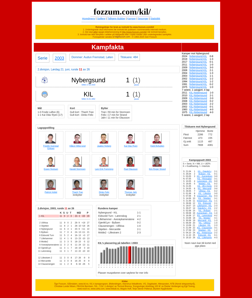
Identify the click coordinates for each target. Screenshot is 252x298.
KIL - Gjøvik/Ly (204, 171)
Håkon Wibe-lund (77, 146)
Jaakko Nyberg (104, 146)
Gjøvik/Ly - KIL (204, 208)
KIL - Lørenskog (204, 215)
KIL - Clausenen (204, 228)
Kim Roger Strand (157, 169)
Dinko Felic (104, 192)
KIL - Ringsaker (204, 179)
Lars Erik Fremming (104, 169)
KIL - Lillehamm (204, 237)
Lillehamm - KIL (204, 206)
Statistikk (155, 18)
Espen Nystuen (51, 169)
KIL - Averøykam (204, 176)
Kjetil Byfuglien (157, 146)
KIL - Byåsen (205, 210)
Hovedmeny (88, 18)
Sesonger (143, 18)
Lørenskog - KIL (204, 181)
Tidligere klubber (116, 18)
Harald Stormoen (78, 169)
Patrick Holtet (51, 192)
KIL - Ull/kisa (204, 223)
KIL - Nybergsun (204, 232)
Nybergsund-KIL (198, 56)
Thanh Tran (77, 192)
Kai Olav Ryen (131, 146)
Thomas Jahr (131, 192)
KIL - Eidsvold (204, 203)
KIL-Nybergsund (198, 92)
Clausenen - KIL (204, 196)
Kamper (131, 18)
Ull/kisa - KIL (204, 191)
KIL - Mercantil (204, 188)
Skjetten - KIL (204, 230)
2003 (59, 58)
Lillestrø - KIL (204, 225)
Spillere (101, 18)
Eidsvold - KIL (204, 235)
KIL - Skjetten (204, 198)
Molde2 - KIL (205, 183)
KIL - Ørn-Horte (204, 186)
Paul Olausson (131, 169)
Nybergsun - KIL (204, 201)
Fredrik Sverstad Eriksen (51, 147)
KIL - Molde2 (205, 218)
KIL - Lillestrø (204, 193)
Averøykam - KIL (204, 213)
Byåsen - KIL (205, 174)
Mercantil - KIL (204, 220)
